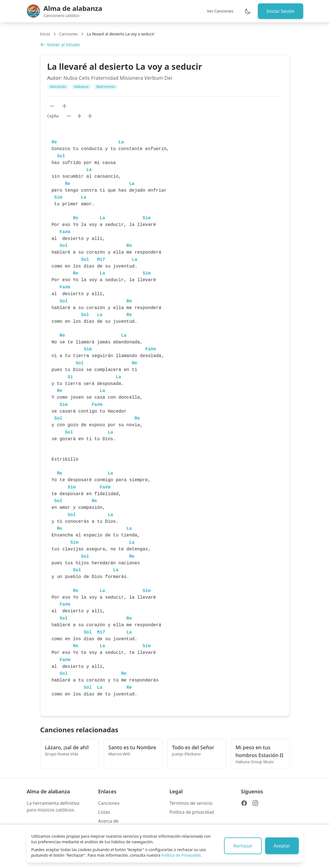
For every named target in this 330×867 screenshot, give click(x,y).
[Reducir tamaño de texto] (52, 106)
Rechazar (242, 846)
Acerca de (108, 821)
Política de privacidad (191, 812)
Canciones (68, 34)
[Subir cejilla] (90, 116)
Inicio (45, 34)
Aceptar (282, 846)
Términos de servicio (190, 803)
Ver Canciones (220, 11)
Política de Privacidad (180, 855)
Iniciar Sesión (280, 11)
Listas (104, 812)
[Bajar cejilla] (69, 116)
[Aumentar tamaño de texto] (64, 106)
